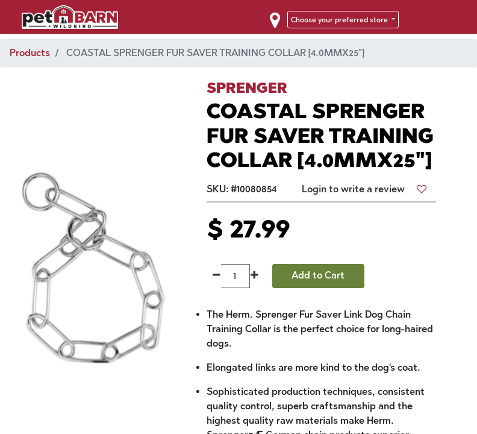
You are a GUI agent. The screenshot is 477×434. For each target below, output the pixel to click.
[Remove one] (216, 276)
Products (30, 52)
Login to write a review (353, 189)
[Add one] (254, 276)
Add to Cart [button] (318, 275)
